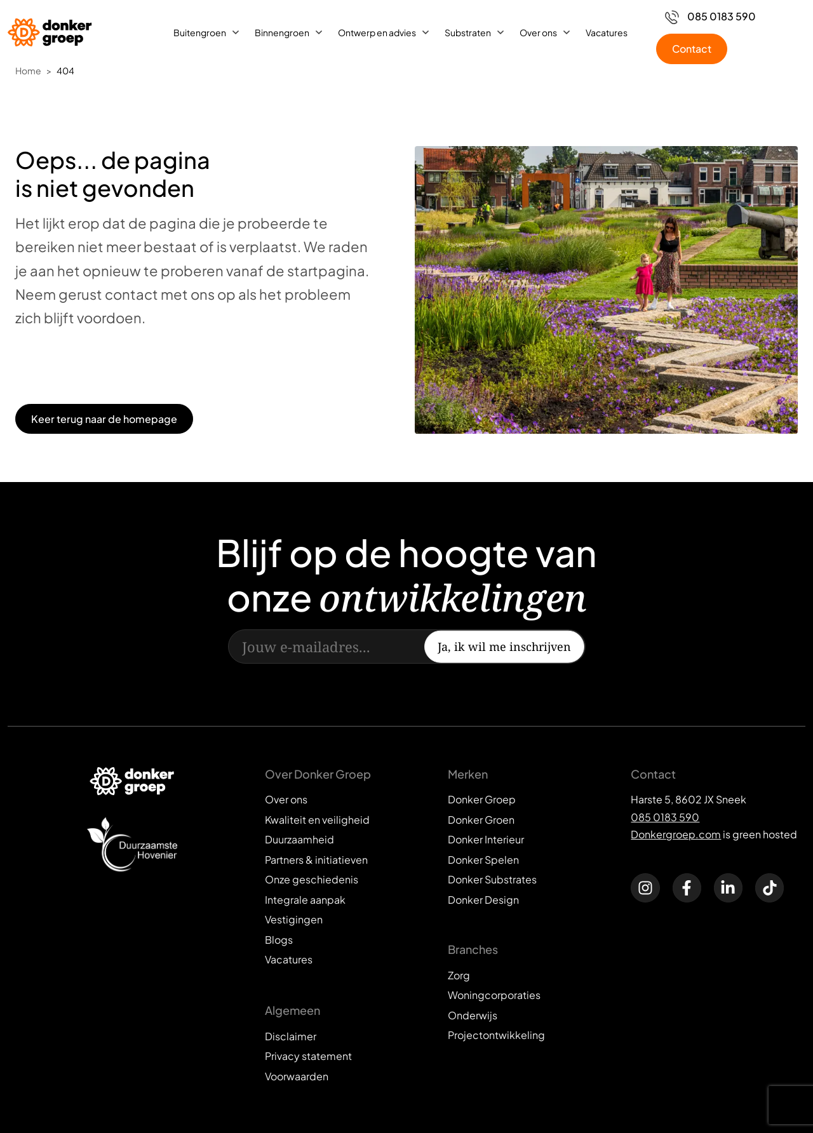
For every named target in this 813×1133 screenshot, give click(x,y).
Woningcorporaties (494, 995)
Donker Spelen (483, 859)
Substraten (468, 32)
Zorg (459, 975)
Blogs (279, 939)
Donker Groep (482, 799)
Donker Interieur (486, 839)
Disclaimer (290, 1036)
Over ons (538, 32)
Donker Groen (481, 819)
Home (28, 70)
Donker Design (483, 899)
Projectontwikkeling (496, 1035)
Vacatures (607, 32)
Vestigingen (294, 919)
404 (65, 70)
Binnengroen (282, 32)
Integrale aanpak (305, 899)
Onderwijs (472, 1015)
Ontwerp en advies (377, 32)
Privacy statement (308, 1056)
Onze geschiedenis (311, 879)
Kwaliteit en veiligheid (317, 819)
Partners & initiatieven (316, 859)
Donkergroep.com (676, 834)
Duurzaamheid (299, 839)
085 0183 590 (665, 817)
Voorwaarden (296, 1076)
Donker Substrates (492, 879)
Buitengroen (199, 32)
